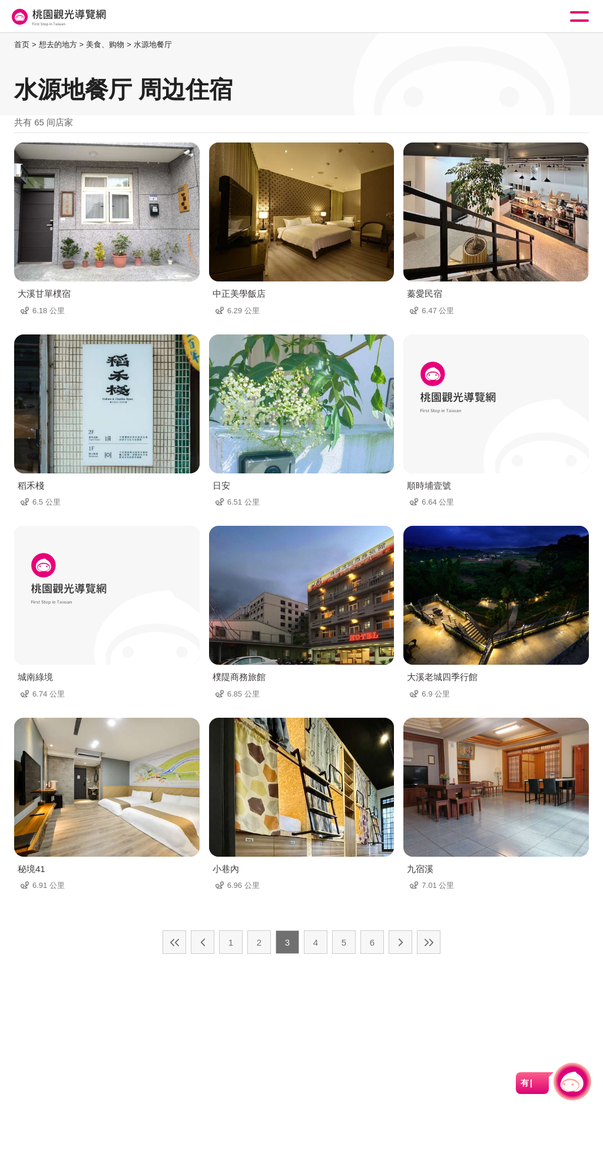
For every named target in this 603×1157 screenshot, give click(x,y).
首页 (21, 44)
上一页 (202, 942)
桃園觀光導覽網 (57, 16)
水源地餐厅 (153, 44)
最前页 (174, 942)
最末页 (428, 942)
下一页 (400, 942)
